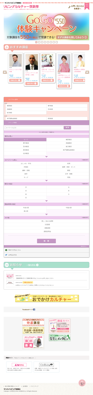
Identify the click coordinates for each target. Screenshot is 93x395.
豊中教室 (50, 105)
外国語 (26, 167)
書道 (68, 170)
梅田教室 (9, 105)
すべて (26, 139)
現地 (68, 177)
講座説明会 (47, 231)
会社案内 (25, 387)
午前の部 (26, 207)
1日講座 (47, 224)
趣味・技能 (26, 170)
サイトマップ (34, 387)
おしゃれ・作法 (26, 163)
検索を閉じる (83, 246)
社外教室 (26, 153)
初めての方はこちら (14, 250)
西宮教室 (50, 118)
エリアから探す (13, 99)
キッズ (26, 177)
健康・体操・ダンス (68, 167)
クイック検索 (12, 122)
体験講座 (47, 228)
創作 (26, 174)
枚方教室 (9, 112)
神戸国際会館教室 (12, 118)
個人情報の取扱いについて (12, 387)
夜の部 (26, 211)
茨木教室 (50, 109)
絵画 (68, 163)
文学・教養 (68, 174)
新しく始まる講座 (47, 221)
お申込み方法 (12, 255)
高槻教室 (9, 109)
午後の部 (69, 207)
